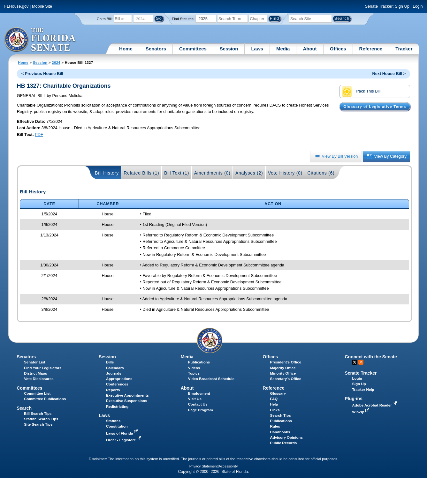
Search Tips (280, 415)
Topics (194, 373)
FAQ (274, 399)
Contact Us (198, 404)
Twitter (354, 362)
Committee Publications (45, 399)
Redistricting (117, 406)
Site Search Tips (38, 424)
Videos (194, 368)
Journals (113, 373)
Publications (199, 362)
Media (283, 48)
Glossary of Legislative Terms (374, 106)
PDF (39, 134)
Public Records (283, 443)
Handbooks (280, 432)
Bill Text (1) (176, 173)
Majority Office (283, 368)
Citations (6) (320, 173)
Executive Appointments (127, 395)
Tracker (403, 48)
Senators (156, 48)
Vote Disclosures (39, 379)
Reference (371, 48)
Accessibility (228, 466)
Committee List (37, 393)
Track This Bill (361, 91)
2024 (56, 62)
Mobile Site (42, 6)
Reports (113, 390)
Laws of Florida (122, 433)
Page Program (200, 410)
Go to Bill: (105, 19)
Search (24, 408)
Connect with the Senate (371, 356)
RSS (360, 362)
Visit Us (195, 399)
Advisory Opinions (286, 437)
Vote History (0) (285, 173)
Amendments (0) (212, 173)
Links (275, 410)
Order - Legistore (124, 440)
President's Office (285, 362)
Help (274, 404)
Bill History (107, 173)
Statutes (113, 421)
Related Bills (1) (141, 173)
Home (126, 48)
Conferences (117, 384)
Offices (338, 48)
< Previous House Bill (42, 73)
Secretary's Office (285, 379)
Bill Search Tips (37, 413)
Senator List (34, 362)
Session (229, 48)
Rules (275, 426)
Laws (257, 48)
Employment (199, 393)
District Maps (35, 373)
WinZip (361, 412)
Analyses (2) (249, 173)
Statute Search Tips (41, 419)
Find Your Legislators (42, 368)
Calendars (115, 368)
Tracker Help (363, 390)
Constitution (117, 426)
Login (418, 6)
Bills (110, 362)
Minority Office (283, 373)
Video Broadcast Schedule (211, 379)
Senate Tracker (361, 373)
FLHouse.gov (16, 6)
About (309, 48)
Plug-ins (353, 398)
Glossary (278, 393)
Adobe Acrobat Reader (375, 405)
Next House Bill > (389, 73)
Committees (193, 48)
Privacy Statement (203, 466)
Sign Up (402, 6)
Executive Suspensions (126, 401)
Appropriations (119, 379)
